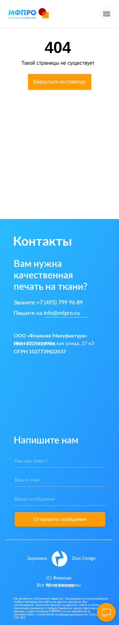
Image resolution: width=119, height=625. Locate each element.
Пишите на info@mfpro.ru (47, 313)
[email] (60, 480)
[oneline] (60, 499)
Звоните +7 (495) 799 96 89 (48, 303)
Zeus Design (84, 558)
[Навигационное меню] (106, 14)
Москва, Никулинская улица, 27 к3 (54, 343)
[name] (60, 461)
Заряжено (37, 558)
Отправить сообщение (59, 519)
